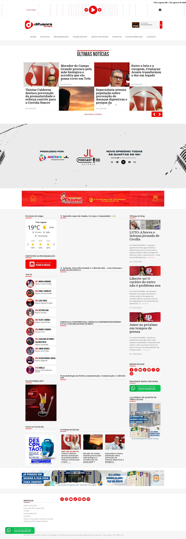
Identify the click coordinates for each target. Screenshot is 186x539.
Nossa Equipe (80, 37)
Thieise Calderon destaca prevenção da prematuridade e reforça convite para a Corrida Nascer (40, 96)
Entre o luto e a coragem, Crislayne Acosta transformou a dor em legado (146, 70)
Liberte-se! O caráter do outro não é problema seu (145, 282)
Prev (154, 114)
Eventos (116, 37)
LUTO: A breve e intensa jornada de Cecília (144, 236)
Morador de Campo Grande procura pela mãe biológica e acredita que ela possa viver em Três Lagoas (76, 72)
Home (33, 37)
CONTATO (151, 37)
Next (159, 114)
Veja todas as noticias (93, 114)
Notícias (45, 37)
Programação (61, 37)
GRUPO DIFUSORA (99, 37)
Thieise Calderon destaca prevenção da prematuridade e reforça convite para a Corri (70, 457)
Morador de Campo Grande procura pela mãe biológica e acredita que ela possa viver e (92, 457)
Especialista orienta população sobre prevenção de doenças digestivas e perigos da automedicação (111, 96)
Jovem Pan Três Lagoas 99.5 (34, 508)
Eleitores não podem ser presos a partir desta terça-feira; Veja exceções (38, 520)
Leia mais (151, 257)
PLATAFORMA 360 (134, 37)
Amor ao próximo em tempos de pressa (144, 328)
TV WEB (26, 511)
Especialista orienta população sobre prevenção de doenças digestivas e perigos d (114, 457)
